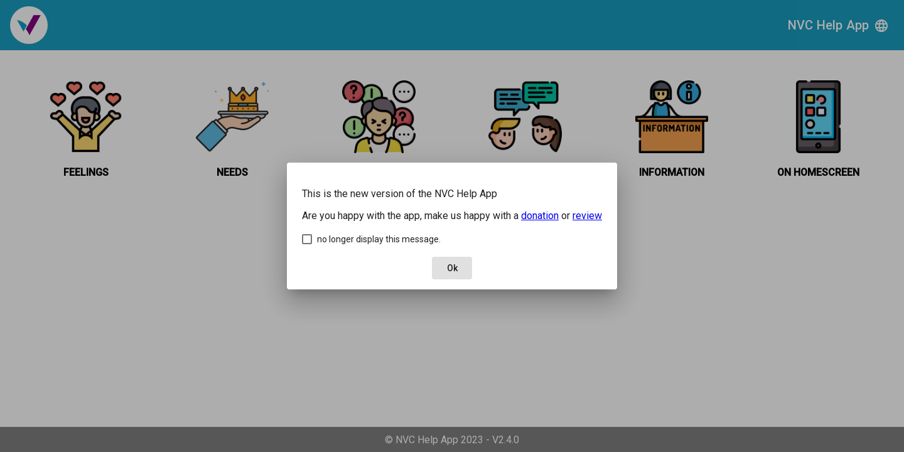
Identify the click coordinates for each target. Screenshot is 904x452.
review (587, 216)
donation (540, 216)
